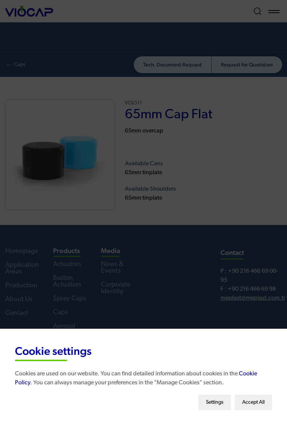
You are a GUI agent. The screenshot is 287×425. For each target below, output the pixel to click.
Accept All (253, 400)
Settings (214, 400)
